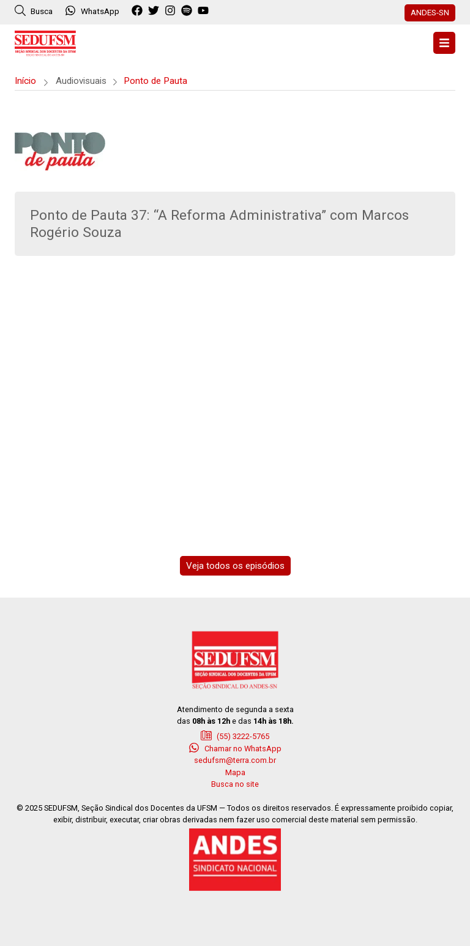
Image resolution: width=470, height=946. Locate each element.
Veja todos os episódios (235, 565)
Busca (34, 10)
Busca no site (235, 784)
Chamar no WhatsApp (235, 747)
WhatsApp (92, 10)
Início (25, 80)
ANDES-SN (430, 12)
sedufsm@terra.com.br (235, 760)
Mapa (235, 772)
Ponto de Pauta (155, 80)
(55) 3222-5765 (235, 735)
